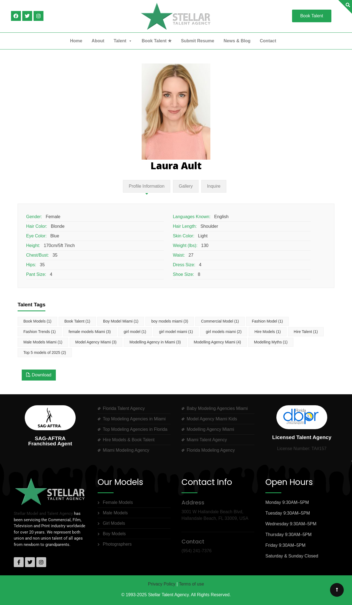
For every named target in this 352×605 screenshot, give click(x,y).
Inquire (214, 186)
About (98, 40)
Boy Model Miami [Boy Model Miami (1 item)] (120, 321)
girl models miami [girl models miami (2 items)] (223, 331)
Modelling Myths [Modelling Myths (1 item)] (270, 342)
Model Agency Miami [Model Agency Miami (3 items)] (96, 342)
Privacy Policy (161, 584)
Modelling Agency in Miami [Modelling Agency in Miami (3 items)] (155, 342)
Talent (123, 41)
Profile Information (146, 186)
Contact (268, 40)
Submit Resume (197, 40)
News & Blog (237, 40)
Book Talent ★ (157, 40)
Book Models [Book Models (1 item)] (37, 321)
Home (76, 40)
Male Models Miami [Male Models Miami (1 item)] (42, 342)
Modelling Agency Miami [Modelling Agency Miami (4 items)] (217, 342)
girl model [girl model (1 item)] (135, 331)
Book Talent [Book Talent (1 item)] (77, 321)
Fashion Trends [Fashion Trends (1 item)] (39, 331)
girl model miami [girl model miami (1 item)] (176, 331)
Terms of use (191, 584)
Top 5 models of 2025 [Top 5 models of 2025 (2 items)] (44, 352)
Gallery (186, 186)
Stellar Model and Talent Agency (43, 513)
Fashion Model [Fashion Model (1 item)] (267, 321)
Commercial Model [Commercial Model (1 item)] (220, 321)
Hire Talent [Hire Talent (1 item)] (306, 331)
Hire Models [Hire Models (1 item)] (267, 331)
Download (38, 375)
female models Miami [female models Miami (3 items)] (90, 331)
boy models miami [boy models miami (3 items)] (169, 321)
